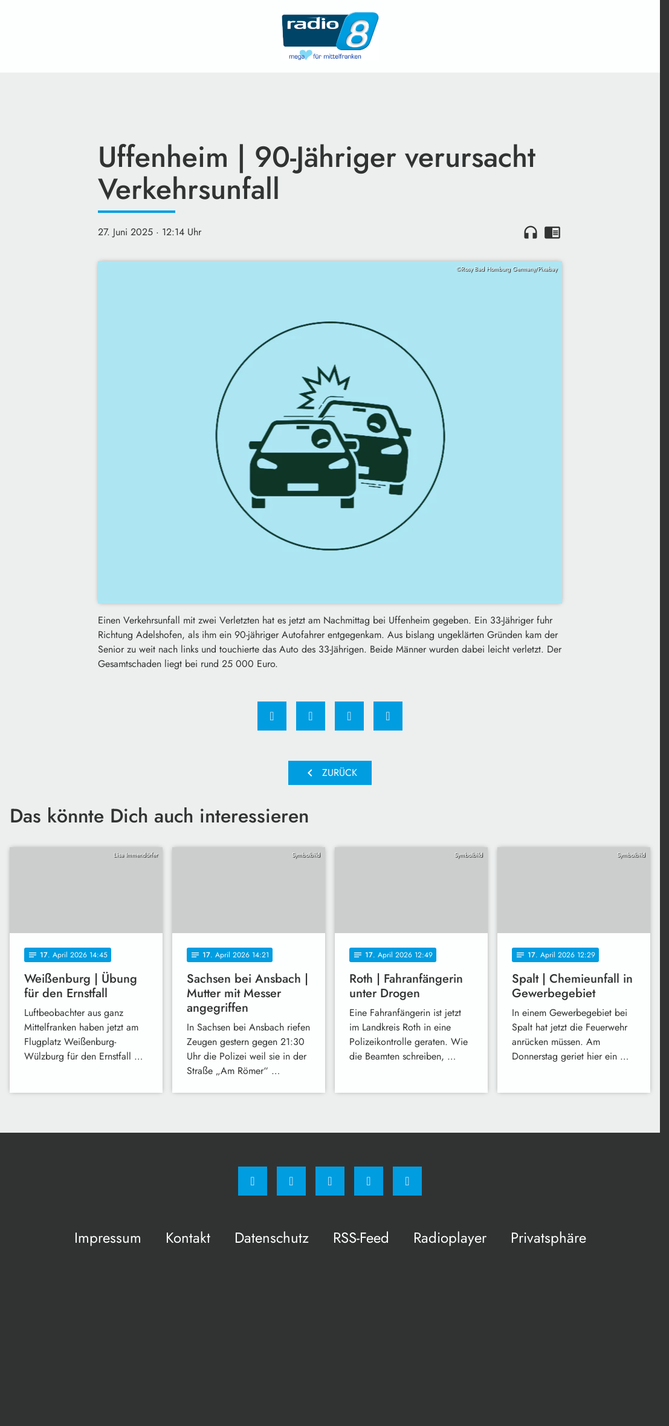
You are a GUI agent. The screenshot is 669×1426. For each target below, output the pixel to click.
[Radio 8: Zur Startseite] (330, 36)
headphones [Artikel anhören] (530, 232)
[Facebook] (252, 1181)
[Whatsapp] (329, 1181)
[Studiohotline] (368, 1181)
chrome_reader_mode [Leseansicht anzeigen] (552, 232)
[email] (407, 1181)
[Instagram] (291, 1181)
